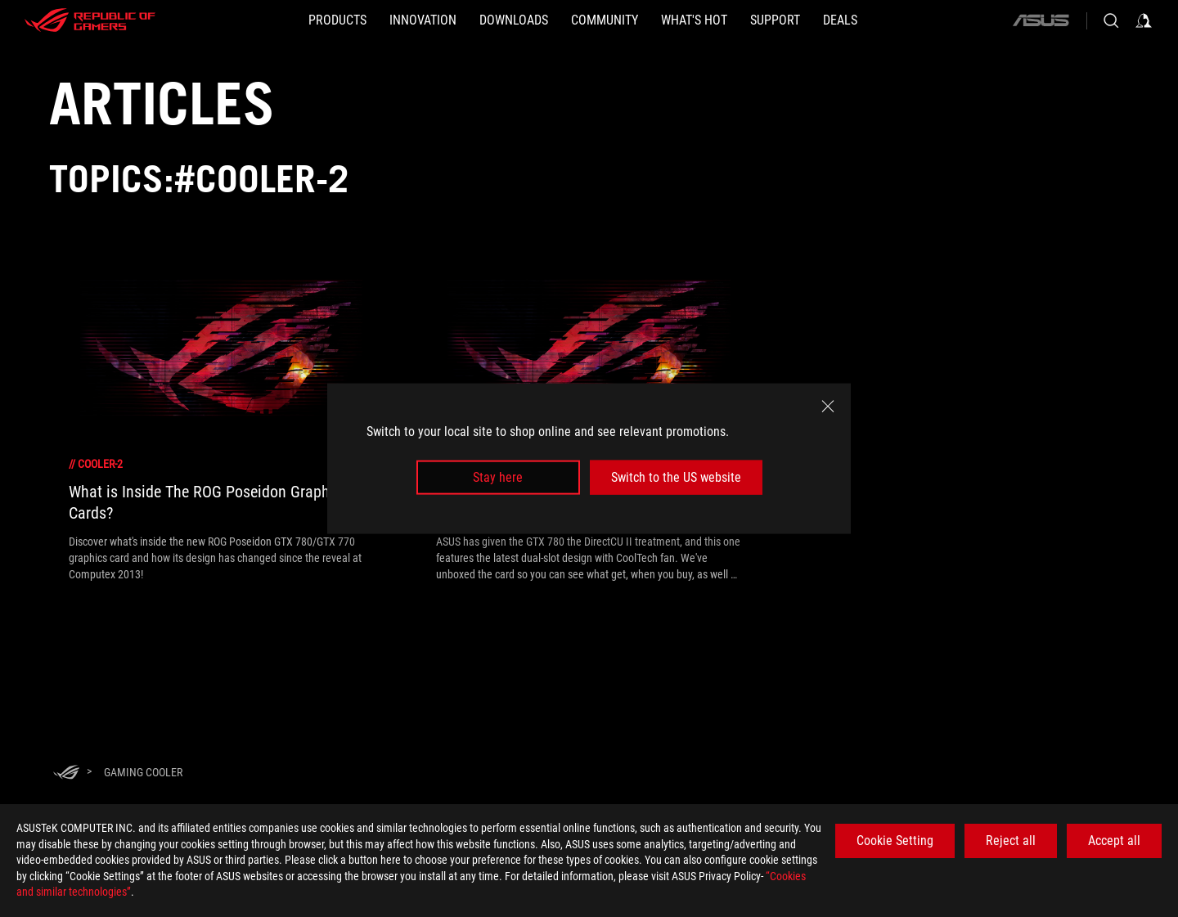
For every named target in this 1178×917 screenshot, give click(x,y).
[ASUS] (1040, 20)
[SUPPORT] (775, 20)
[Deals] (840, 20)
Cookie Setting (895, 840)
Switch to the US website (676, 477)
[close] (828, 406)
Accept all (1114, 840)
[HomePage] (66, 773)
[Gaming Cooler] (143, 772)
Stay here (498, 477)
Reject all (1011, 840)
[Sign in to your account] (1143, 20)
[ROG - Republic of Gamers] (90, 20)
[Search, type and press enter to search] (1111, 20)
